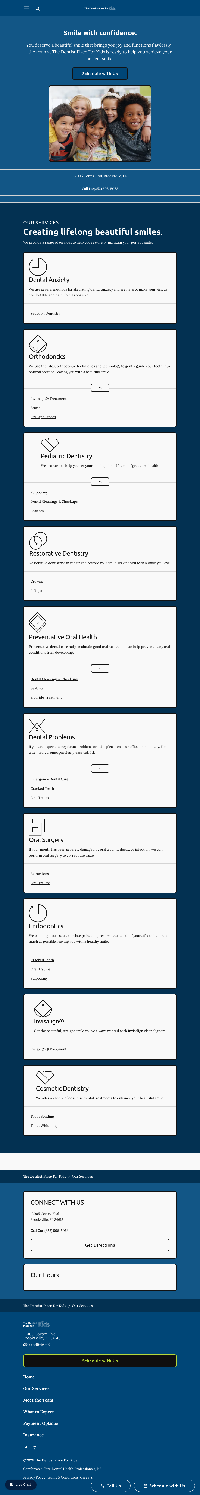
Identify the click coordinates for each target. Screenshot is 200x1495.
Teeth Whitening (44, 1125)
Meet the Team (38, 1400)
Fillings (36, 590)
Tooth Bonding (42, 1116)
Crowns (37, 581)
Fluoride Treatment (46, 697)
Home (29, 1377)
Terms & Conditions (62, 1477)
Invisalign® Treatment (48, 398)
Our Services (36, 1388)
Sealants (37, 511)
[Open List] (100, 388)
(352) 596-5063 (106, 189)
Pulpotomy (39, 492)
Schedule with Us (100, 73)
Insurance (33, 1434)
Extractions (40, 874)
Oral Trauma (40, 798)
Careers (86, 1477)
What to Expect (38, 1411)
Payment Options (40, 1423)
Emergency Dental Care (49, 779)
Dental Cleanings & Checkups (54, 501)
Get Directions (100, 1245)
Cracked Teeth (42, 788)
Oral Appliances (43, 417)
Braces (36, 408)
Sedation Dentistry (45, 313)
